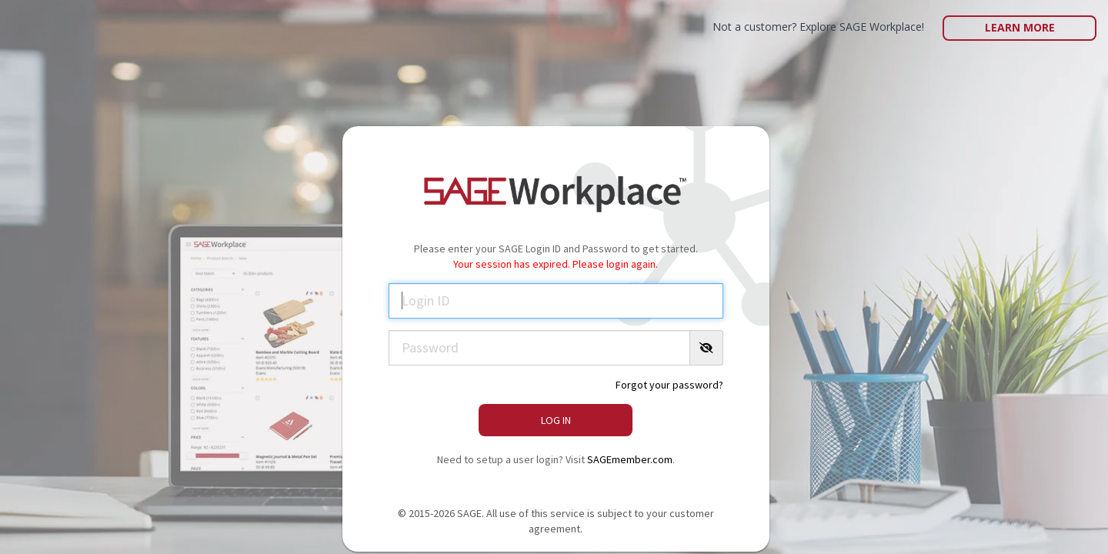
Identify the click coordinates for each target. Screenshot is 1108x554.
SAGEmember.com (629, 459)
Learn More (1020, 27)
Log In (556, 420)
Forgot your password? (669, 385)
